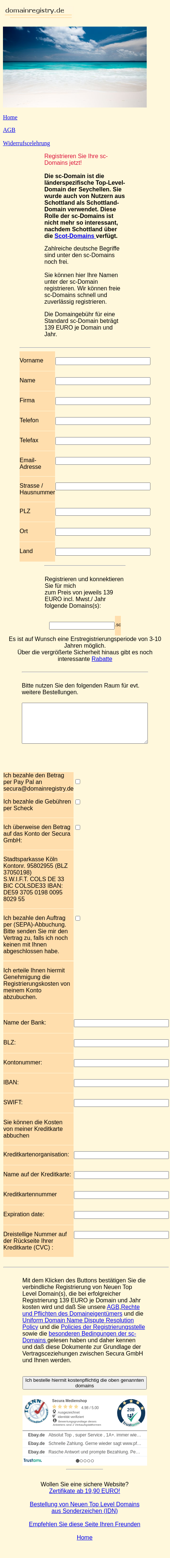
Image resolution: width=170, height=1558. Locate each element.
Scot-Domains (75, 236)
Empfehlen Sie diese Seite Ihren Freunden (84, 1532)
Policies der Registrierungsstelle (103, 1335)
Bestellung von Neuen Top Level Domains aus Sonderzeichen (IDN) (85, 1515)
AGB (9, 130)
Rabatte (102, 659)
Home (10, 117)
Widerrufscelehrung (26, 143)
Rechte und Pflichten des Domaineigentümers (81, 1318)
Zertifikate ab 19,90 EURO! (84, 1499)
